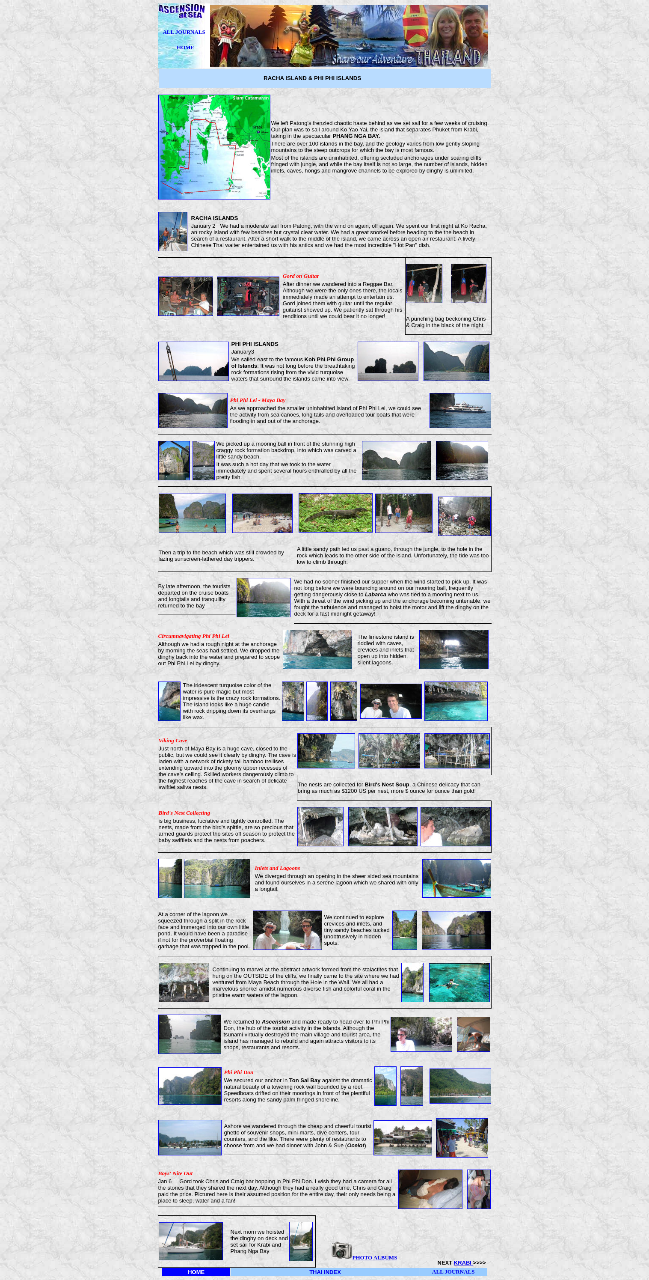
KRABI (463, 1262)
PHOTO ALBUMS (375, 1257)
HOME (185, 47)
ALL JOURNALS (184, 32)
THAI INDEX (325, 1272)
